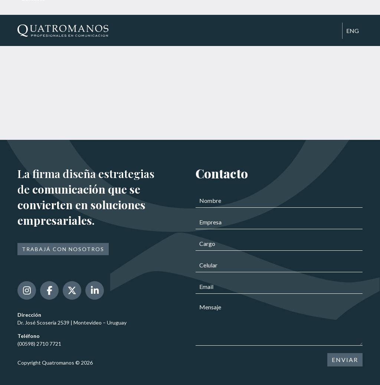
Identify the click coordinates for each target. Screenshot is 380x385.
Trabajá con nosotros (63, 249)
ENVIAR (345, 359)
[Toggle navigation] (333, 31)
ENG (352, 30)
